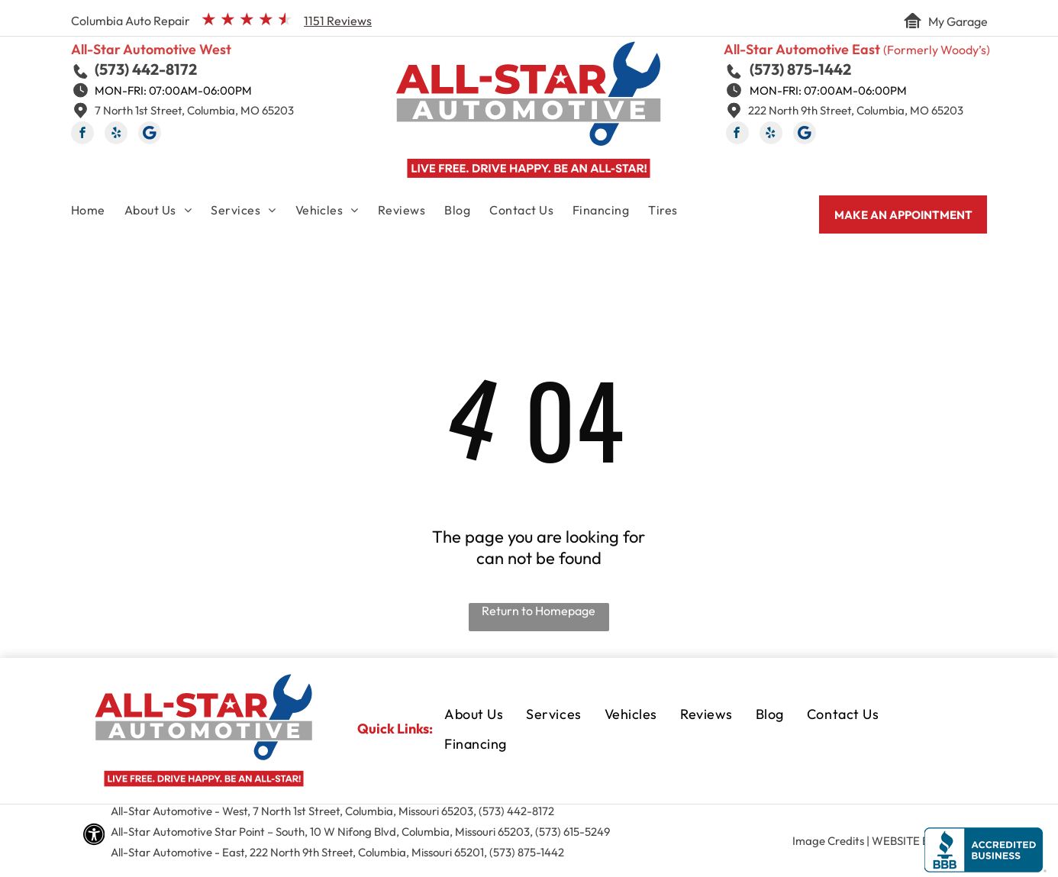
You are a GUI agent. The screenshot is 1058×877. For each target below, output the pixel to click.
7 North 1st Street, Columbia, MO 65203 (194, 110)
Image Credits (828, 840)
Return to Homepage (538, 610)
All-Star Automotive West (151, 49)
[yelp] (116, 134)
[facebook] (82, 134)
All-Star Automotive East (802, 49)
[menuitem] (97, 212)
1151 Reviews (338, 20)
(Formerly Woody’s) (936, 49)
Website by (904, 840)
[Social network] (149, 134)
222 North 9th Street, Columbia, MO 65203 (855, 110)
